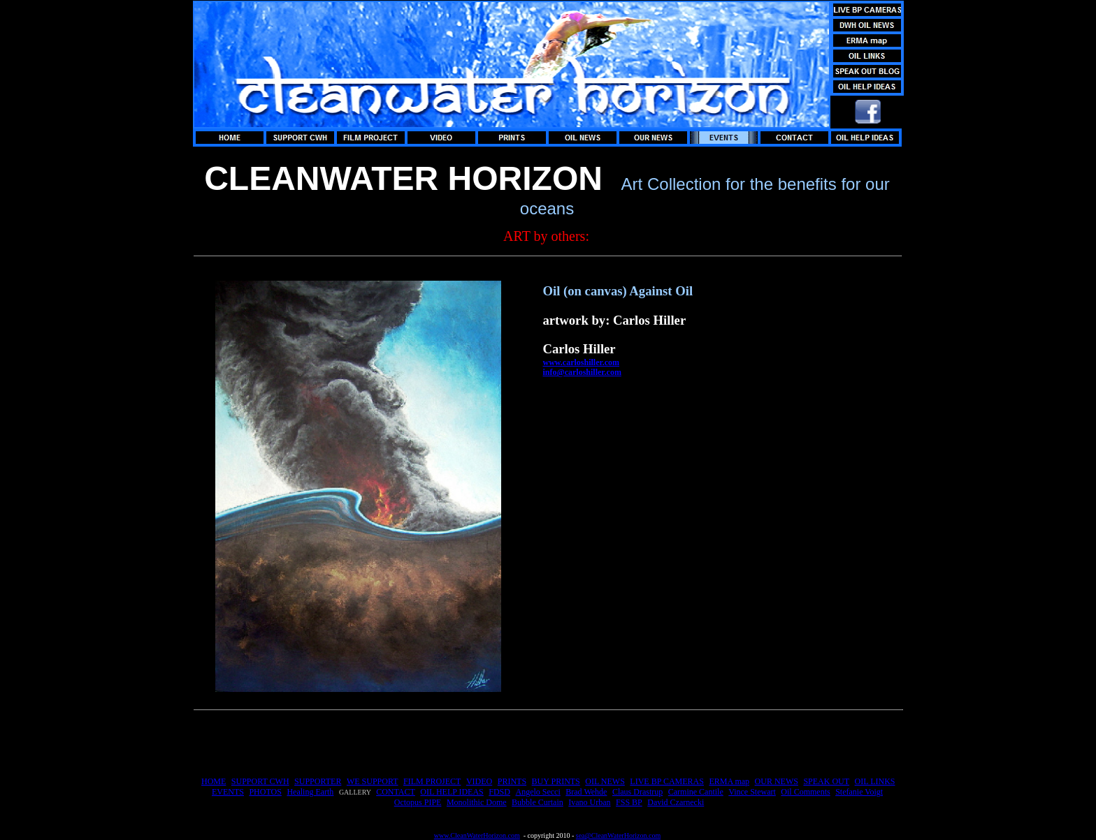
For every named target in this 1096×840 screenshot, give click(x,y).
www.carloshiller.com (581, 362)
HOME (213, 781)
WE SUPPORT (372, 781)
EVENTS (228, 792)
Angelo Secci (537, 792)
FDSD (499, 792)
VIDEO (479, 781)
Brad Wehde (586, 792)
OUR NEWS (776, 781)
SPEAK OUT (826, 781)
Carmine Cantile (695, 792)
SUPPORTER (317, 781)
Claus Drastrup (637, 792)
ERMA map (729, 781)
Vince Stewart (752, 792)
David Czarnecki (675, 802)
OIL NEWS (605, 781)
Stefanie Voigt (859, 792)
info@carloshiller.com (582, 372)
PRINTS (512, 781)
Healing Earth (310, 792)
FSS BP (629, 802)
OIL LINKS (875, 781)
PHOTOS (265, 792)
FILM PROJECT (432, 781)
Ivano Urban (589, 802)
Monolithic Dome (477, 802)
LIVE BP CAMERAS (667, 781)
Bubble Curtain (537, 802)
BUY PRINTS (556, 781)
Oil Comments (805, 792)
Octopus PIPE (418, 802)
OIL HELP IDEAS (451, 792)
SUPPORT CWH (260, 781)
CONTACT (395, 792)
